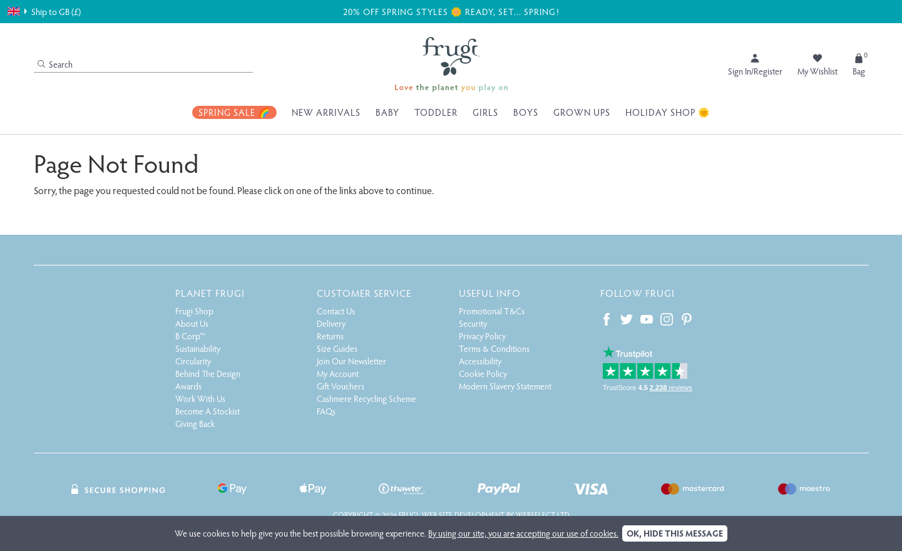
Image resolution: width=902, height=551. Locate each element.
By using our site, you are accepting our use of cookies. (523, 533)
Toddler (436, 112)
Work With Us (200, 398)
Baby (387, 112)
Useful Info (490, 292)
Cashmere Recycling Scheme (366, 398)
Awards (188, 386)
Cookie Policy (483, 373)
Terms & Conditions (494, 348)
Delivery (331, 323)
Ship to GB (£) (44, 11)
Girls (485, 112)
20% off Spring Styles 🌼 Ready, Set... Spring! (450, 11)
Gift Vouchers (340, 386)
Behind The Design (207, 373)
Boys (525, 112)
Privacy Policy (482, 336)
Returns (330, 336)
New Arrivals (326, 112)
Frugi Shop (194, 311)
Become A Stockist (207, 411)
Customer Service (364, 292)
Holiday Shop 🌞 (667, 112)
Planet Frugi (210, 292)
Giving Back (195, 424)
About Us (191, 323)
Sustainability (197, 348)
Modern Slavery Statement (505, 386)
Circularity (193, 361)
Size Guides (337, 348)
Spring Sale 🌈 (234, 112)
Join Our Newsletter (351, 361)
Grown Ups (581, 112)
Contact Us (336, 311)
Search (55, 64)
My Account (338, 373)
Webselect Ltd (543, 515)
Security (473, 323)
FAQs (326, 411)
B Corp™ (190, 336)
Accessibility (480, 361)
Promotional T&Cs (492, 311)
